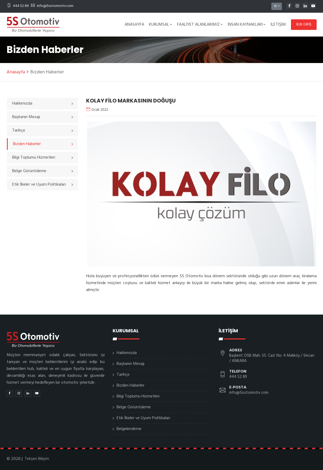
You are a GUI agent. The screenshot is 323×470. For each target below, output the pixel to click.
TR (275, 6)
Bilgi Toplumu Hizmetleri (138, 396)
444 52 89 (18, 6)
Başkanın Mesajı (130, 363)
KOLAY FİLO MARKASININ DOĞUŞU (131, 100)
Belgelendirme (129, 429)
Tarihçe (123, 374)
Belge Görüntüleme (134, 407)
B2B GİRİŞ (303, 24)
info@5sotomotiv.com (52, 6)
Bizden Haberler (130, 385)
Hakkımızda (127, 353)
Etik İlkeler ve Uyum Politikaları (143, 418)
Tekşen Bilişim (37, 458)
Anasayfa (134, 24)
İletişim (278, 24)
